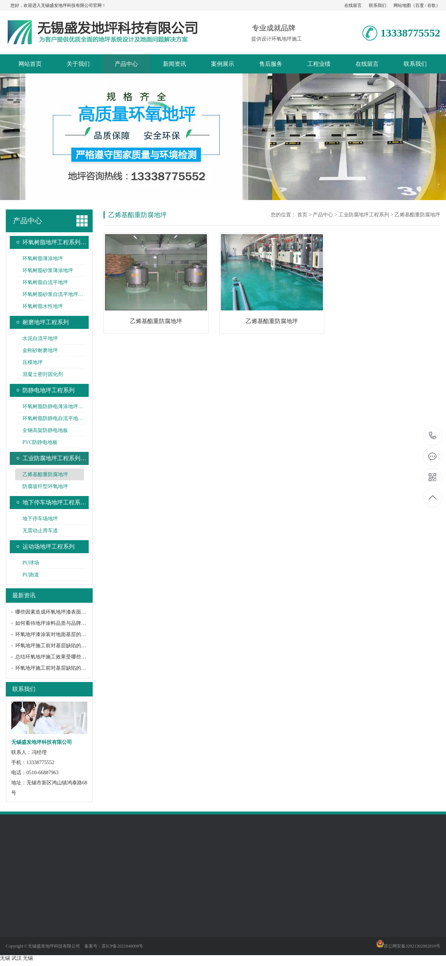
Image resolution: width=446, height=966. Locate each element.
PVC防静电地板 (40, 442)
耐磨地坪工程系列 (45, 322)
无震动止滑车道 (40, 530)
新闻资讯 (174, 64)
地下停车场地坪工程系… (54, 502)
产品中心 (126, 64)
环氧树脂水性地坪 (42, 306)
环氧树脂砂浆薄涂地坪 (47, 270)
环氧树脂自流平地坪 (45, 282)
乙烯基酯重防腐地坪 (45, 474)
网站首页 (30, 64)
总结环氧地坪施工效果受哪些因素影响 (58, 657)
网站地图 (402, 5)
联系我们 (377, 5)
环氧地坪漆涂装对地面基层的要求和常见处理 (66, 634)
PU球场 (30, 562)
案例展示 (222, 64)
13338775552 (432, 436)
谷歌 (431, 5)
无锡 (5, 958)
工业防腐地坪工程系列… (54, 458)
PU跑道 (30, 574)
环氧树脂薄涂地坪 (42, 258)
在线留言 (353, 5)
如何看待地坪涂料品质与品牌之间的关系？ (63, 623)
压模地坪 (32, 362)
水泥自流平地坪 (40, 338)
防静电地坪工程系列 (48, 390)
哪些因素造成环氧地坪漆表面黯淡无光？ (60, 612)
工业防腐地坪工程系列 (363, 214)
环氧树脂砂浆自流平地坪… (52, 294)
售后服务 (270, 64)
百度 (419, 5)
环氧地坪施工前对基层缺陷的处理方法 (58, 645)
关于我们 (78, 64)
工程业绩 (319, 64)
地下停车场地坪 (40, 518)
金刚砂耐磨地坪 (40, 350)
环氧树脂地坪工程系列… (54, 242)
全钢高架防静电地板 (45, 430)
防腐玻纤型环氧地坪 (45, 486)
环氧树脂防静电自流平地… (52, 418)
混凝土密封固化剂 (42, 374)
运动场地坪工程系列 (48, 546)
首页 (302, 214)
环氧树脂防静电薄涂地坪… (52, 406)
